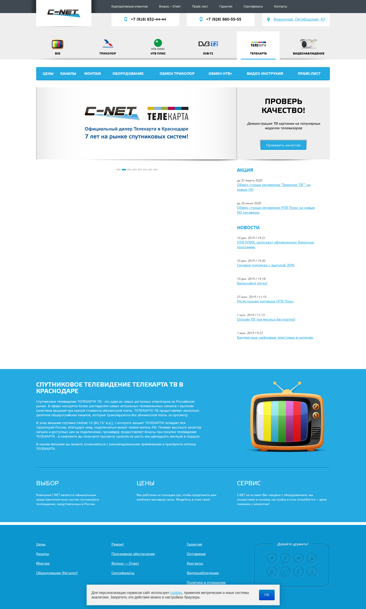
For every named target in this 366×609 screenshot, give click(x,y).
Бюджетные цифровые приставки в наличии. (275, 338)
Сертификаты (253, 6)
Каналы (68, 74)
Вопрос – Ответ (170, 6)
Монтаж (92, 74)
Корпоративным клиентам (129, 6)
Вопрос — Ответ (125, 564)
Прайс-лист (200, 6)
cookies (176, 593)
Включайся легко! (252, 283)
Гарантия (225, 6)
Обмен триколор (177, 74)
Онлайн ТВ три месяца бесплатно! (266, 320)
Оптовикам (196, 554)
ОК (266, 595)
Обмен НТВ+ (220, 74)
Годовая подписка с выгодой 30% (265, 265)
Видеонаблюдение (203, 573)
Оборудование (128, 74)
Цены (48, 74)
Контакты (280, 6)
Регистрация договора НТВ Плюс (265, 301)
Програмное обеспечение (133, 554)
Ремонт (117, 544)
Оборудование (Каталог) (57, 573)
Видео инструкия (265, 74)
